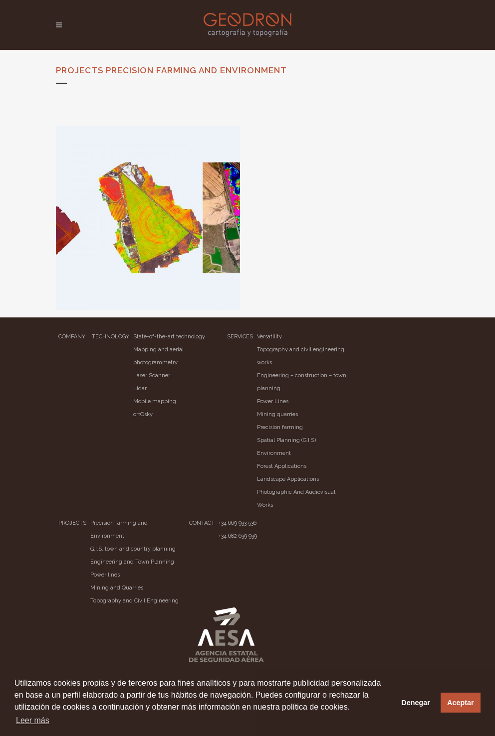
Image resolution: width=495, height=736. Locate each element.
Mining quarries (277, 414)
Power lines (105, 575)
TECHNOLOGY (110, 336)
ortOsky (143, 414)
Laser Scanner (151, 375)
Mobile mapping (154, 401)
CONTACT (202, 523)
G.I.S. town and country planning (133, 549)
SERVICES (240, 336)
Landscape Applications (288, 479)
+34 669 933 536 (237, 523)
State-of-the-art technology (169, 336)
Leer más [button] (32, 720)
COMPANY (71, 336)
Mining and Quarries (116, 588)
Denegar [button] (415, 703)
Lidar (140, 388)
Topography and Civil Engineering (134, 600)
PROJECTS (72, 523)
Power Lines (272, 401)
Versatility (269, 336)
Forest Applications (281, 466)
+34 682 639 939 (238, 536)
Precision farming (280, 427)
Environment (274, 453)
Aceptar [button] (460, 703)
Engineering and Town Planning (132, 562)
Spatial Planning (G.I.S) (286, 440)
